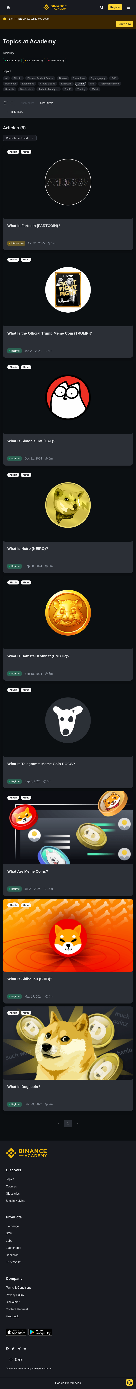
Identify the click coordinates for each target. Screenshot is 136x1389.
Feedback (12, 1316)
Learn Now (124, 23)
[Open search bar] (100, 7)
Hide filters (14, 112)
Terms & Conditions (18, 1287)
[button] (128, 7)
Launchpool (13, 1247)
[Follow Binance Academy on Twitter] (13, 1348)
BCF (9, 1233)
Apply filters (27, 103)
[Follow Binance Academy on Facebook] (7, 1348)
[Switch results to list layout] (12, 103)
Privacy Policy (15, 1294)
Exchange (12, 1226)
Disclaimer (13, 1302)
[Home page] (55, 7)
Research (12, 1255)
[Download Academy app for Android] (40, 1333)
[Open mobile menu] (128, 7)
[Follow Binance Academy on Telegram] (19, 1348)
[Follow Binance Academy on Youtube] (24, 1349)
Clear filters (46, 103)
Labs (9, 1240)
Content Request (17, 1309)
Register (115, 7)
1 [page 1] (68, 1123)
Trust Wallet (13, 1262)
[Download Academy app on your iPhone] (16, 1333)
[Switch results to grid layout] (6, 103)
